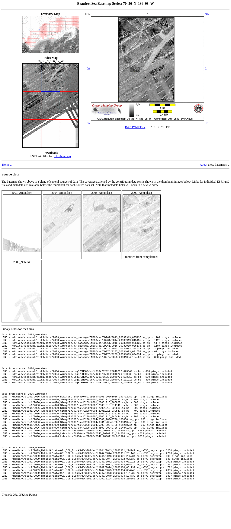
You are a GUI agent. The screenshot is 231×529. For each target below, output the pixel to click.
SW (88, 123)
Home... (7, 164)
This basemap (62, 156)
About (203, 164)
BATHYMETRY (135, 127)
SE (206, 123)
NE (207, 13)
